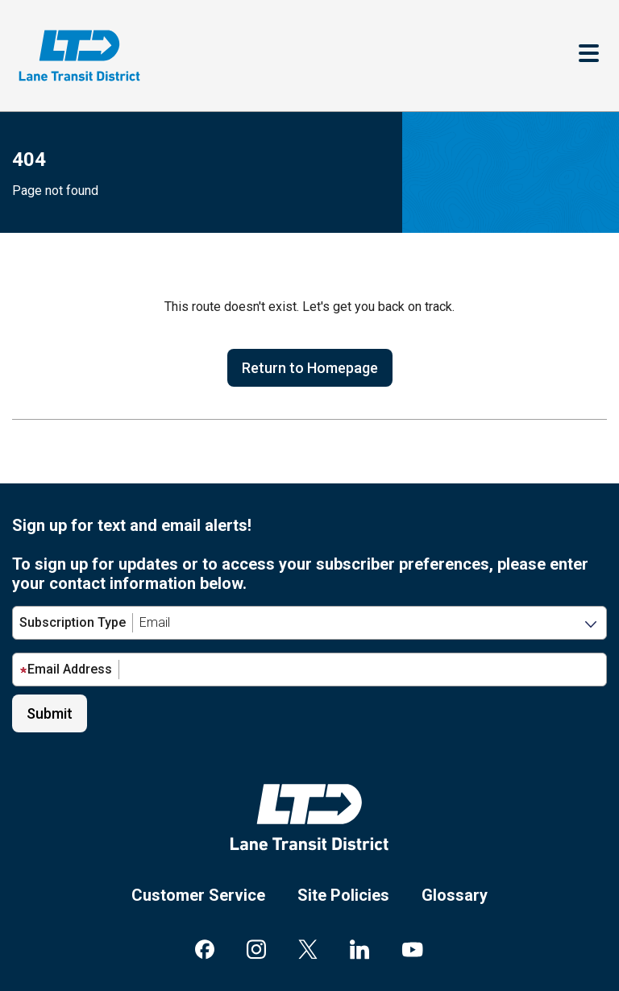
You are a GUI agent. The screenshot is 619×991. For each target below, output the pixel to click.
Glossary (455, 895)
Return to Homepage (310, 367)
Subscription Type (72, 622)
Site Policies (343, 895)
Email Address (65, 669)
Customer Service (198, 895)
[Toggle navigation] (589, 55)
